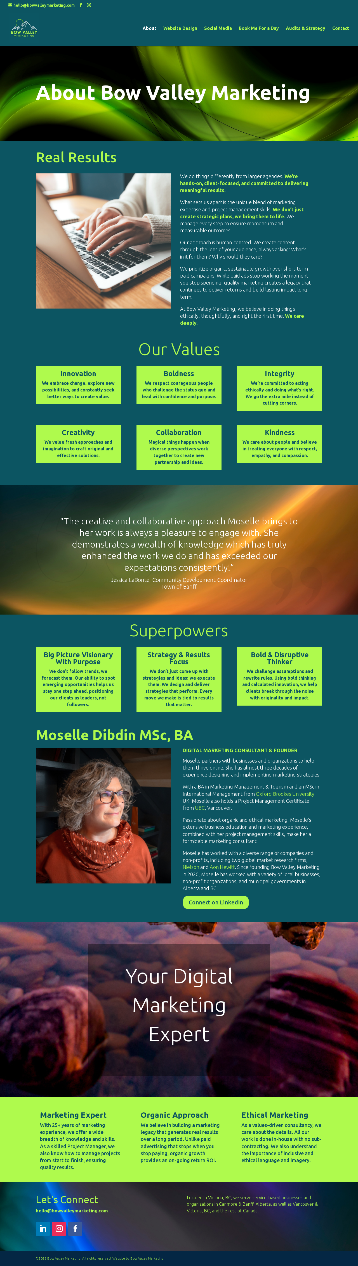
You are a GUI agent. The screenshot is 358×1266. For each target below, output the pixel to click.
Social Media (218, 28)
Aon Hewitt (222, 867)
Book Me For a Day (259, 28)
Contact (340, 28)
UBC (200, 808)
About (149, 28)
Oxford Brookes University (285, 794)
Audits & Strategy (305, 28)
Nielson (191, 867)
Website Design (180, 28)
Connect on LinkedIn (216, 902)
